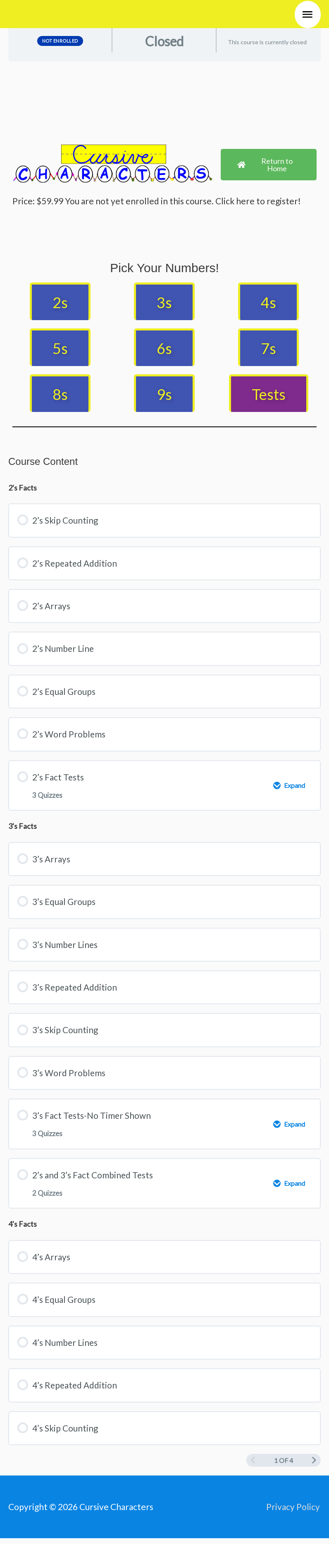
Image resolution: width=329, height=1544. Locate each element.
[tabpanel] (164, 254)
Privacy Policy (294, 1512)
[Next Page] (314, 1466)
